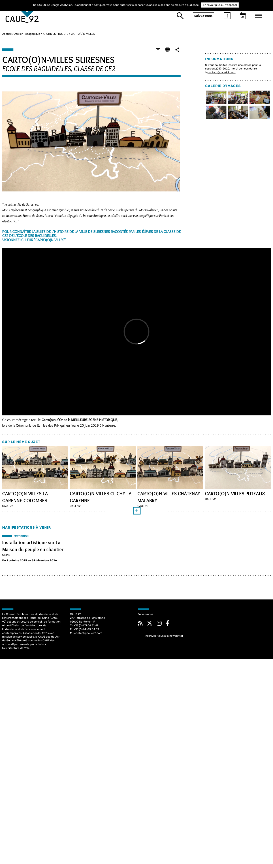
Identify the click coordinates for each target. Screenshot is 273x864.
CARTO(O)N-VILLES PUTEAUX (234, 492)
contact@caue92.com (221, 72)
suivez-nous (203, 15)
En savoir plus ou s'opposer (220, 5)
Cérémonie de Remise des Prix (38, 425)
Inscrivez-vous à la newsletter (164, 635)
